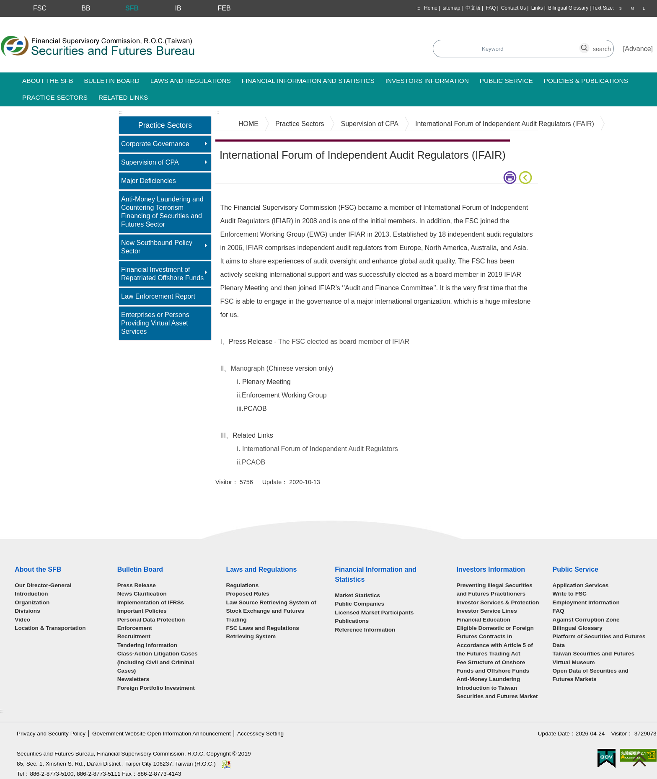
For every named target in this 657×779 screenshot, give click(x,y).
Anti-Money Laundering (488, 679)
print (510, 177)
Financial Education (483, 619)
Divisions (27, 611)
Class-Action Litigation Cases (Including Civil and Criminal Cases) (157, 662)
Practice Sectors (299, 123)
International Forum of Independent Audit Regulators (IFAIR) (504, 123)
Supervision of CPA (150, 162)
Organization (32, 602)
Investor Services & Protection (497, 602)
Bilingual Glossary (568, 8)
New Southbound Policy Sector (156, 247)
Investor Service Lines (486, 611)
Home (430, 8)
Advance (638, 48)
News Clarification (142, 594)
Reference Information (365, 630)
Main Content (235, 196)
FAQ (491, 8)
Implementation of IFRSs (150, 602)
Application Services (581, 585)
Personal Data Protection (151, 619)
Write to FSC (570, 594)
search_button (492, 44)
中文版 (473, 8)
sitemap (451, 8)
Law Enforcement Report (158, 296)
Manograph (247, 368)
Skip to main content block (39, 21)
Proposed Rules (247, 594)
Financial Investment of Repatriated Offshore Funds (162, 273)
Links (537, 8)
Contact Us (513, 8)
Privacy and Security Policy (51, 733)
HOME (248, 123)
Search (240, 49)
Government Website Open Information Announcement (161, 733)
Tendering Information (147, 645)
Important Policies (142, 611)
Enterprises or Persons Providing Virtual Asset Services (155, 323)
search (589, 44)
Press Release (136, 585)
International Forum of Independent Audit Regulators (320, 448)
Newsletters (133, 679)
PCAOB (253, 462)
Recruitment (133, 636)
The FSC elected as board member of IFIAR (343, 341)
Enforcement (134, 628)
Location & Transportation (50, 628)
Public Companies (359, 604)
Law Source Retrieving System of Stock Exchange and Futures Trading (271, 611)
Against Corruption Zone (586, 619)
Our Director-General (43, 585)
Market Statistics (357, 595)
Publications (352, 621)
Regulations (242, 585)
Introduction (31, 594)
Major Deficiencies (148, 180)
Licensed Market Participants (374, 612)
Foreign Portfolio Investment (156, 688)
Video (22, 619)
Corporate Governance (155, 143)
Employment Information (586, 602)
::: (418, 8)
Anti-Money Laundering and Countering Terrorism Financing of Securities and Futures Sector (162, 212)
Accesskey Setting (260, 733)
